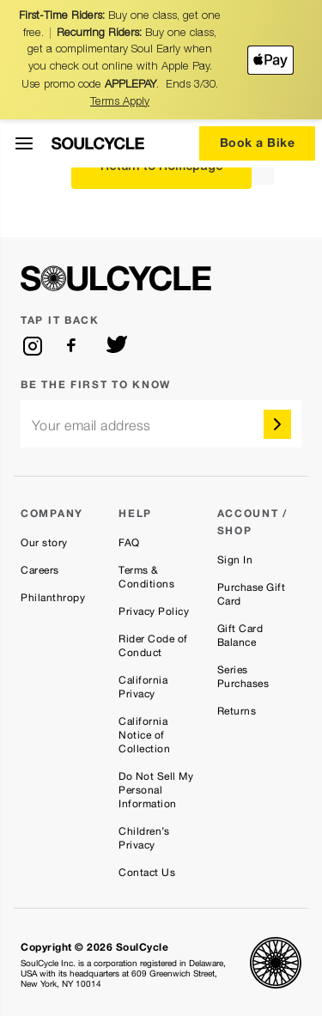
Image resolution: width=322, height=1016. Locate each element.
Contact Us (146, 873)
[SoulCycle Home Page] (98, 143)
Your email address (91, 425)
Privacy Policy (153, 611)
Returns (237, 711)
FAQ (129, 543)
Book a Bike (257, 142)
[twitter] (116, 346)
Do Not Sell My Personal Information (155, 790)
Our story (44, 543)
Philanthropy (53, 598)
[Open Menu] (24, 143)
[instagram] (32, 346)
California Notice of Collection (144, 735)
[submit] (277, 424)
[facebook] (74, 346)
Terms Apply (119, 102)
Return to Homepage (161, 167)
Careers (40, 570)
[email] (161, 423)
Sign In (235, 560)
